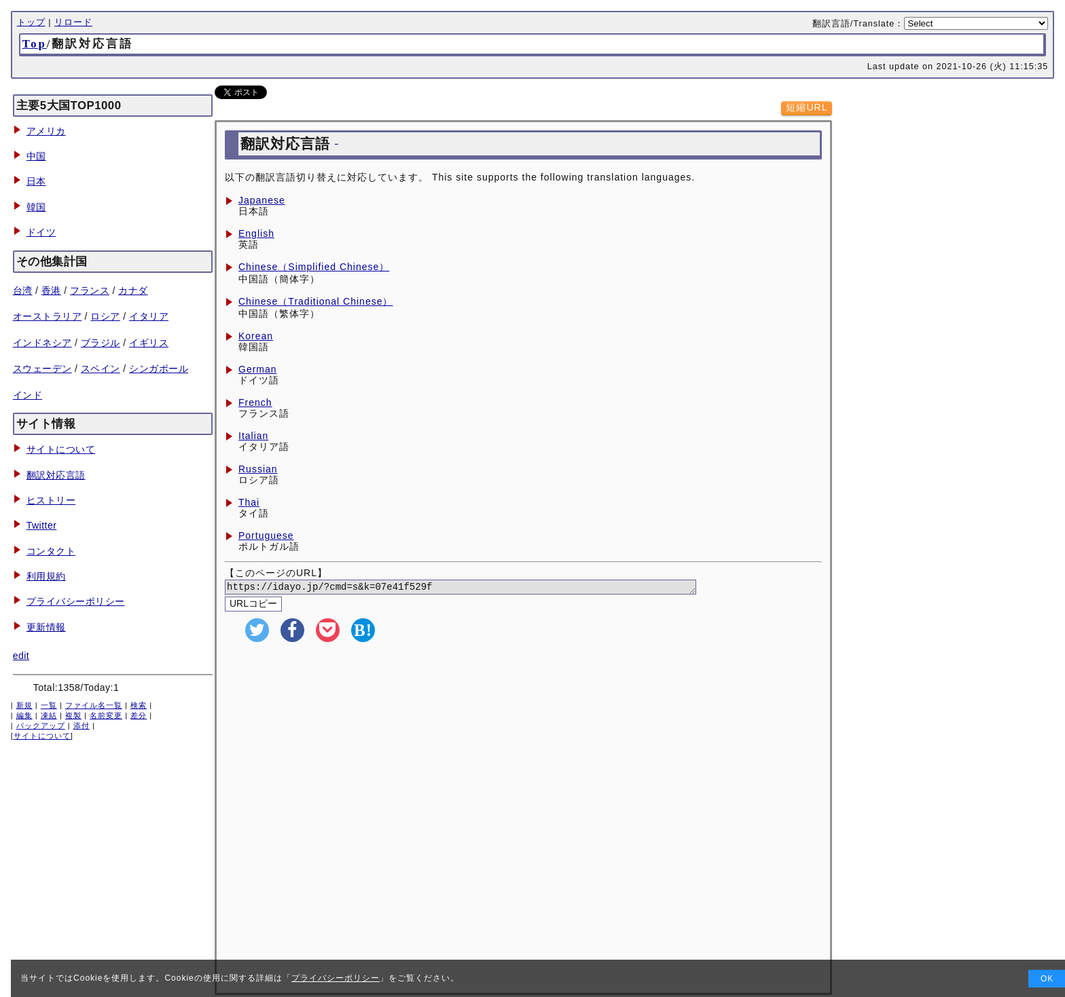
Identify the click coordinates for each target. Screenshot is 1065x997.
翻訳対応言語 (56, 475)
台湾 (23, 290)
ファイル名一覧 (93, 705)
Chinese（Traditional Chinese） (315, 301)
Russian (258, 469)
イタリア (148, 316)
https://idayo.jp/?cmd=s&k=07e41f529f (477, 588)
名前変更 (106, 715)
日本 (36, 181)
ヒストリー (51, 500)
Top (34, 43)
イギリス (148, 342)
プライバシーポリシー (75, 601)
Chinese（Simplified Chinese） (313, 266)
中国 (36, 156)
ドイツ (41, 232)
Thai (248, 502)
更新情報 (46, 627)
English (256, 233)
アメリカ (46, 131)
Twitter (41, 525)
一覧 (49, 705)
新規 (24, 705)
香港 (51, 290)
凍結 (49, 715)
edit (21, 655)
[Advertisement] (523, 749)
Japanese (261, 200)
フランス (89, 290)
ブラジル (100, 342)
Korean (255, 336)
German (257, 369)
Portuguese (266, 535)
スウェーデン (42, 368)
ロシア (105, 316)
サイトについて (61, 449)
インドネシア (42, 342)
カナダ (133, 290)
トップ (31, 22)
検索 (138, 705)
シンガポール (158, 368)
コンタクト (51, 551)
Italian (253, 435)
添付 (81, 725)
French (255, 402)
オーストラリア (47, 316)
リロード (73, 22)
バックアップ (40, 725)
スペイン (100, 368)
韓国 (36, 207)
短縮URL (806, 107)
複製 (73, 715)
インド (28, 395)
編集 (24, 715)
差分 (138, 715)
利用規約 (46, 576)
